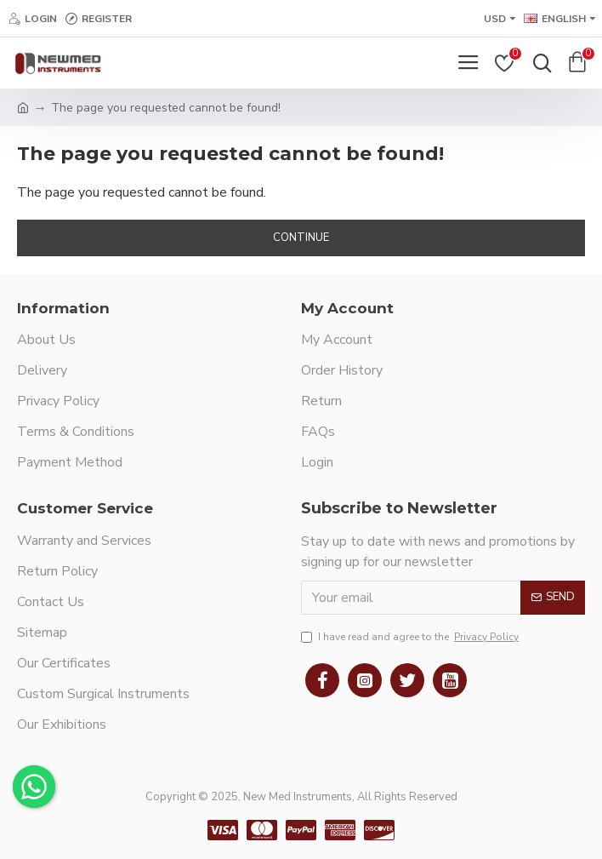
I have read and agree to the (411, 636)
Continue (301, 237)
